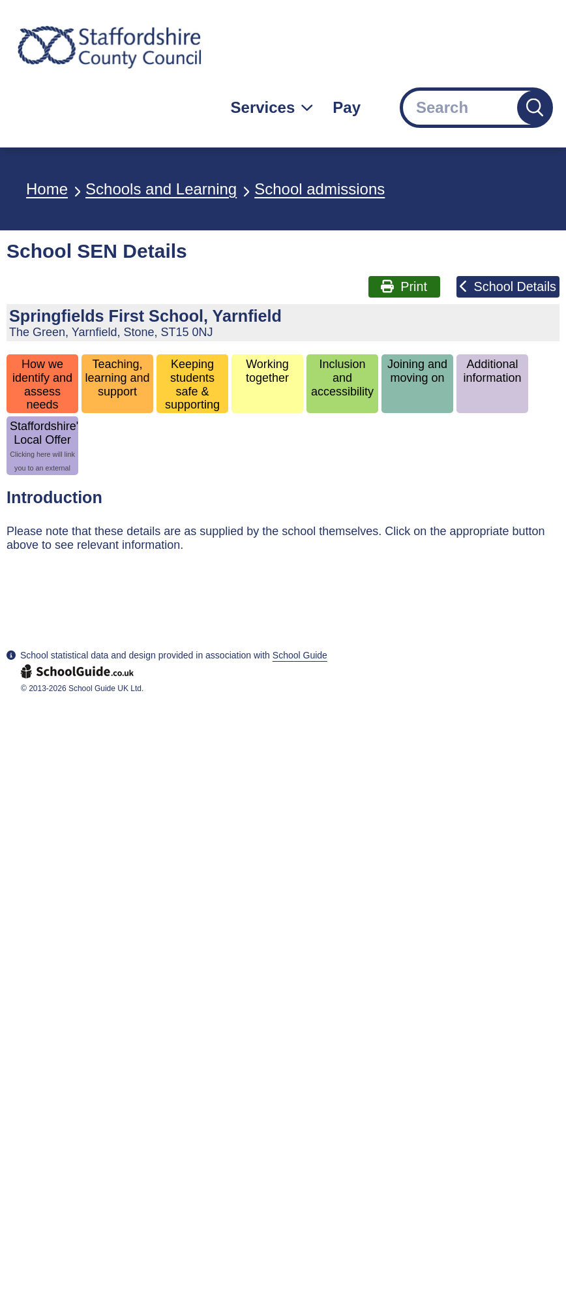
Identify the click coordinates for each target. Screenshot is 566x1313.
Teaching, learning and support (117, 377)
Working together (267, 371)
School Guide (300, 655)
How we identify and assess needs (42, 384)
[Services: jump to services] (272, 108)
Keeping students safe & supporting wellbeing (192, 385)
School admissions (319, 189)
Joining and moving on (417, 371)
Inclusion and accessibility (342, 377)
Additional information (493, 371)
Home (47, 189)
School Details (508, 286)
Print (404, 286)
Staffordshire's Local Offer (44, 447)
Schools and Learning (161, 189)
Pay (347, 107)
